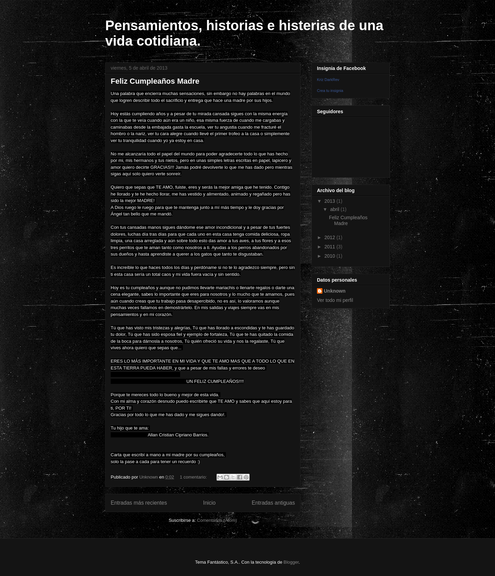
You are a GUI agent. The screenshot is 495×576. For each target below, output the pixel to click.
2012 (330, 237)
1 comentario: (194, 477)
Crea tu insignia (330, 91)
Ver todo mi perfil (335, 300)
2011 (330, 246)
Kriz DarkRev (328, 80)
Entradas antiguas (273, 503)
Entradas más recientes (139, 503)
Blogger (291, 562)
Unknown (334, 291)
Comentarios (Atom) (217, 520)
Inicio (209, 503)
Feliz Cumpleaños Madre (155, 81)
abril (335, 209)
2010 (330, 256)
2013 (330, 201)
